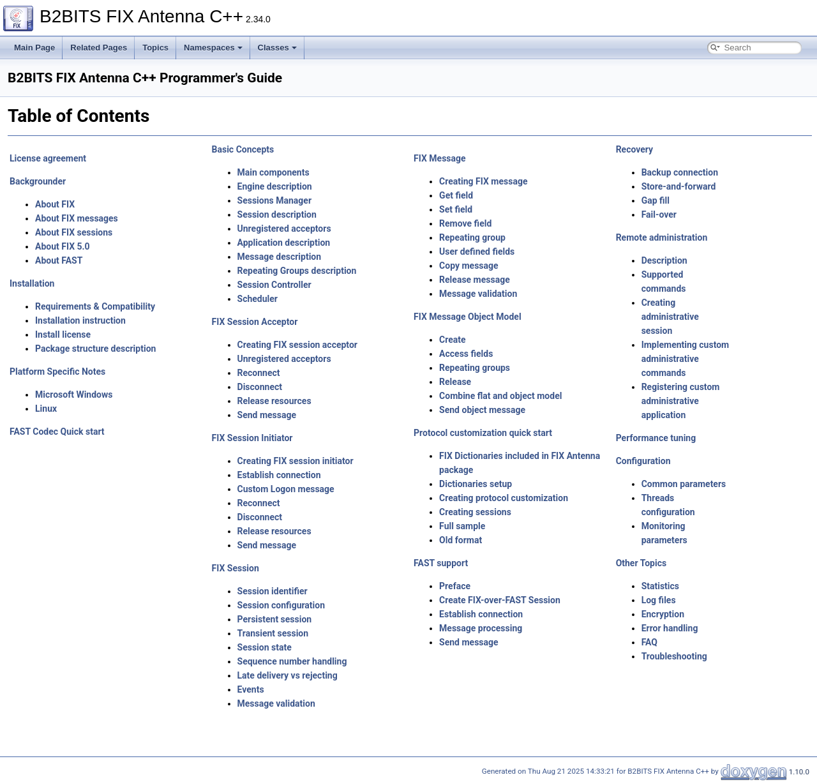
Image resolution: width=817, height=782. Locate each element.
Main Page (34, 47)
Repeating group (472, 237)
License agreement (48, 158)
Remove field (465, 223)
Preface (454, 586)
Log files (658, 600)
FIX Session (235, 568)
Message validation (276, 703)
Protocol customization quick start (483, 433)
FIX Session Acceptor (255, 322)
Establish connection (279, 475)
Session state (264, 647)
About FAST (58, 260)
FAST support (441, 563)
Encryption (662, 614)
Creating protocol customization (503, 498)
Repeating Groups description (297, 271)
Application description (284, 242)
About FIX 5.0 (62, 246)
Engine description (274, 186)
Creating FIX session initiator (295, 461)
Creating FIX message (483, 181)
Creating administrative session (670, 316)
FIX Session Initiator (252, 438)
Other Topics (641, 563)
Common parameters (683, 484)
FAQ (649, 642)
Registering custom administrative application (680, 401)
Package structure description (95, 348)
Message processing (480, 628)
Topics (155, 47)
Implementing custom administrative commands (685, 359)
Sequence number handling (292, 661)
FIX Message (440, 158)
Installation (32, 283)
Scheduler (257, 299)
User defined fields (476, 251)
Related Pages (98, 47)
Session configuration (281, 605)
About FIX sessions (73, 232)
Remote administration (662, 237)
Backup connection (679, 172)
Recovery (634, 149)
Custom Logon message (285, 489)
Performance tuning (656, 438)
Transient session (273, 633)
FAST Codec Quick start (57, 431)
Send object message (482, 410)
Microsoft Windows (73, 394)
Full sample (462, 526)
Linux (46, 408)
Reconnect (258, 373)
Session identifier (272, 591)
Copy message (468, 265)
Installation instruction (80, 320)
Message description (279, 257)
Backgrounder (38, 181)
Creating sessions (475, 512)
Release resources (274, 401)
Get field (456, 195)
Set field (455, 209)
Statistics (660, 586)
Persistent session (274, 619)
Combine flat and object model (500, 396)
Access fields (466, 354)
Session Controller (274, 285)
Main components (273, 172)
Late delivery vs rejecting (287, 675)
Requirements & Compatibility (95, 306)
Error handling (669, 628)
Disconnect (259, 387)
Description (664, 260)
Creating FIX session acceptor (297, 345)
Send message (267, 415)
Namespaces (213, 47)
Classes (277, 47)
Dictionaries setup (475, 484)
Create (452, 340)
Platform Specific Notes (57, 371)
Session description (277, 214)
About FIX (55, 204)
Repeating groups (474, 368)
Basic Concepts (243, 149)
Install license (63, 334)
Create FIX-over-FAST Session (499, 600)
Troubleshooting (674, 656)
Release (455, 382)
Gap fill (655, 200)
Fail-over (659, 214)
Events (250, 689)
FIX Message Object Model (467, 317)
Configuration (643, 461)
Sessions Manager (274, 200)
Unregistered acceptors (284, 228)
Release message (474, 279)
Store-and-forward (678, 186)
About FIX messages (76, 218)
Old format (460, 540)
